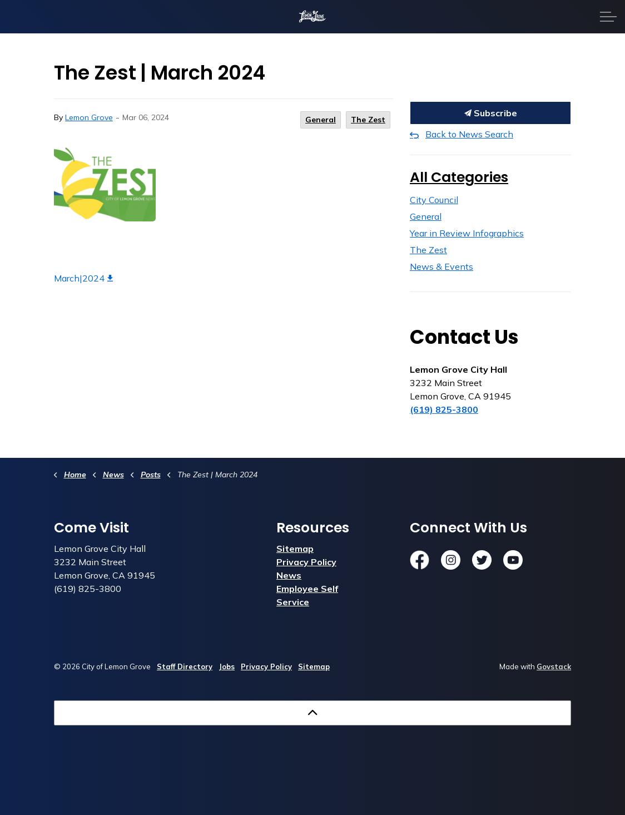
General (320, 120)
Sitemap (295, 548)
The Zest (368, 120)
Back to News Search (469, 134)
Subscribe (490, 113)
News (288, 575)
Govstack (554, 666)
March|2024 (83, 278)
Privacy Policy (306, 561)
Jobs (227, 666)
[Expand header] (608, 16)
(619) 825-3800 (444, 409)
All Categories (459, 177)
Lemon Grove (89, 117)
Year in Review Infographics (467, 233)
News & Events (441, 266)
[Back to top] (312, 712)
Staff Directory (184, 666)
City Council (434, 199)
